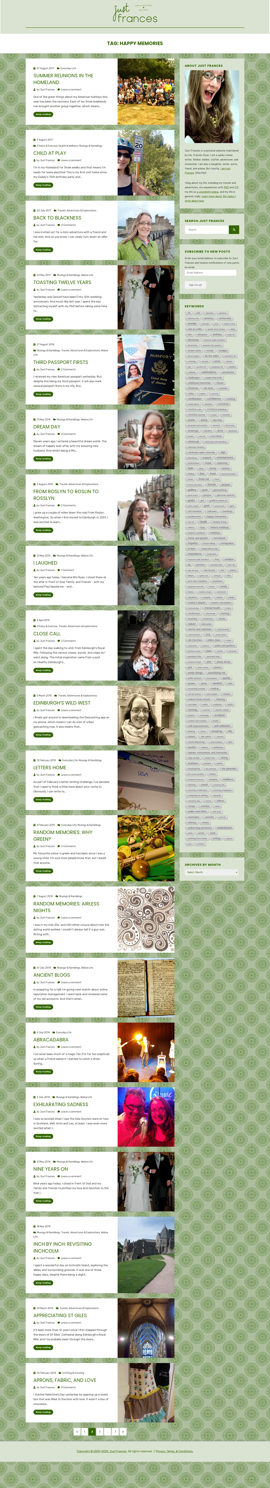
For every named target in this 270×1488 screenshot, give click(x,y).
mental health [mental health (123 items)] (212, 626)
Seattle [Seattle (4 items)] (215, 739)
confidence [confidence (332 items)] (214, 417)
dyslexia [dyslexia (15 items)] (233, 449)
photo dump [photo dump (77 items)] (223, 680)
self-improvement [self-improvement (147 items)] (198, 744)
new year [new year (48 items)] (206, 642)
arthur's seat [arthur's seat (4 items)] (229, 342)
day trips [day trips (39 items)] (217, 438)
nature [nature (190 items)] (192, 642)
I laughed (45, 582)
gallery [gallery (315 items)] (192, 508)
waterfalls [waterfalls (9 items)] (209, 836)
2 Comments (68, 244)
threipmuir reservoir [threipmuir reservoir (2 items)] (196, 798)
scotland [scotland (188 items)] (219, 733)
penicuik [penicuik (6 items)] (232, 670)
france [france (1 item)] (217, 498)
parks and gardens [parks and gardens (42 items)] (225, 664)
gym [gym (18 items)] (232, 524)
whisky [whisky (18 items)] (205, 841)
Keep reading (43, 133)
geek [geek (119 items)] (205, 508)
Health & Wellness (68, 164)
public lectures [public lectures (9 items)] (194, 697)
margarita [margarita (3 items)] (207, 616)
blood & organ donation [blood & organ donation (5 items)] (215, 359)
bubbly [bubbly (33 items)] (210, 369)
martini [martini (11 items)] (219, 616)
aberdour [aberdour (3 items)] (223, 332)
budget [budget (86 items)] (223, 369)
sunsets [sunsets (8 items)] (207, 782)
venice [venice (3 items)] (208, 819)
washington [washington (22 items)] (193, 835)
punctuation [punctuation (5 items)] (212, 697)
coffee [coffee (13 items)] (191, 412)
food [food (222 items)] (213, 492)
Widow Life (87, 294)
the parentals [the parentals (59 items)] (229, 787)
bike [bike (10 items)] (190, 353)
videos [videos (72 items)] (220, 819)
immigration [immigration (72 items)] (227, 561)
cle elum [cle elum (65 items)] (208, 406)
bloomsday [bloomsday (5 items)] (193, 364)
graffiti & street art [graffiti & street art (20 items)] (218, 519)
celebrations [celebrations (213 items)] (208, 390)
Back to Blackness (57, 236)
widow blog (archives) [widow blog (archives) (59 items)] (200, 846)
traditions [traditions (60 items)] (228, 798)
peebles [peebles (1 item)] (220, 670)
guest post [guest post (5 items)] (219, 525)
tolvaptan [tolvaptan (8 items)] (213, 798)
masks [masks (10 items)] (231, 616)
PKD (226, 206)
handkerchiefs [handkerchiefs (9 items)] (194, 535)
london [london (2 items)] (212, 605)
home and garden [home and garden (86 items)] (198, 556)
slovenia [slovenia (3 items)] (220, 755)
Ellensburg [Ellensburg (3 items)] (192, 476)
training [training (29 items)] (192, 803)
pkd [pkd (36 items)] (190, 686)
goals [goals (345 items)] (191, 519)
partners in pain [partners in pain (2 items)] (194, 670)
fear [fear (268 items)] (202, 492)
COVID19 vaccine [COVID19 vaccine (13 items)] (196, 433)
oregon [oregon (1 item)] (228, 659)
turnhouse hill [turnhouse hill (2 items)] (219, 803)
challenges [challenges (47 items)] (194, 396)
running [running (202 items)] (192, 728)
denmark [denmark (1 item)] (216, 444)
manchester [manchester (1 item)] (221, 611)
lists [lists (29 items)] (229, 594)
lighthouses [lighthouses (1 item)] (203, 594)
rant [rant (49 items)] (230, 702)
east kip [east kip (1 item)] (202, 455)
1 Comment (67, 590)
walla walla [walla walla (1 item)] (216, 830)
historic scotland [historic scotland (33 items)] (196, 551)
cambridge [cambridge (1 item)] (192, 380)
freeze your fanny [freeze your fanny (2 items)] (195, 503)
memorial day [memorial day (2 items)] (193, 627)
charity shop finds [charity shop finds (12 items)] (213, 396)
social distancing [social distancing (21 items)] (196, 760)
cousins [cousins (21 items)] (208, 422)
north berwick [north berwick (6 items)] (223, 648)
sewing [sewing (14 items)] (191, 750)
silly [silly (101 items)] (230, 749)
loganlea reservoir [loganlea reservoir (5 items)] (196, 605)
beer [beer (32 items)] (233, 348)
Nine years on (50, 1190)
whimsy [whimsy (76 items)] (192, 841)
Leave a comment (71, 108)
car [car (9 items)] (189, 385)
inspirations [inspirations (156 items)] (195, 572)
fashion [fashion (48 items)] (226, 487)
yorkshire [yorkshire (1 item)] (200, 862)
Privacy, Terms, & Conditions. (174, 1477)
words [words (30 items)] (201, 851)
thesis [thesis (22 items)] (213, 792)
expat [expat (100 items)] (208, 481)
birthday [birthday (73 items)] (217, 353)
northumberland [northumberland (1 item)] (194, 653)
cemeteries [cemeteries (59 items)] (228, 390)
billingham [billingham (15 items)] (202, 353)
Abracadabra (51, 1061)
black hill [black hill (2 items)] (231, 353)
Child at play (49, 172)
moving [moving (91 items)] (225, 632)
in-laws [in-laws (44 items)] (191, 567)
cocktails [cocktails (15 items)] (223, 407)
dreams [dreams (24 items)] (208, 449)
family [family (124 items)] (213, 486)
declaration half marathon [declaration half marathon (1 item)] (197, 444)
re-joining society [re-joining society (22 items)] (196, 707)
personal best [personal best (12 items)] (213, 675)
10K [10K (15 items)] (198, 331)
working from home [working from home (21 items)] (197, 857)
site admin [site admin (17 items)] (206, 755)
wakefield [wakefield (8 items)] (205, 825)
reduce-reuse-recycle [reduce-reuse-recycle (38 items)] (199, 717)
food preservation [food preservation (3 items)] (228, 492)
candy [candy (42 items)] (217, 379)
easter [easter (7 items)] (191, 455)
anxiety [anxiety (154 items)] (192, 342)
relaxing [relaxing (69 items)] (220, 717)
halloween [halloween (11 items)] (212, 530)
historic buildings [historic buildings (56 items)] (220, 546)
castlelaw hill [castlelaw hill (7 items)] (217, 385)
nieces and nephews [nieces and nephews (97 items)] (200, 647)
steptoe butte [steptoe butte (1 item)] (210, 777)
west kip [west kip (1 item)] (223, 836)
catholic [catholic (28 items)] (192, 391)
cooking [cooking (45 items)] (231, 417)
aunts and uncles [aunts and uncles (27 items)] (216, 348)
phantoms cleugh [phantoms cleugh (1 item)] (194, 681)
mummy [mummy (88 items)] (192, 637)
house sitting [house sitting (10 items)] (209, 562)
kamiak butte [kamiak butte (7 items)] (216, 583)
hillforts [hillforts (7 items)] (191, 546)
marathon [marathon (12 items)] (192, 616)
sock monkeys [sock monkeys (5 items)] (216, 761)
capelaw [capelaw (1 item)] (229, 380)
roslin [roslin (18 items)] (205, 723)
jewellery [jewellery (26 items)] (200, 583)
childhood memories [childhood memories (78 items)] (199, 401)
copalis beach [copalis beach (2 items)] (193, 423)
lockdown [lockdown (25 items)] (217, 599)
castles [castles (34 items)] (232, 385)
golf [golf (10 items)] (202, 519)
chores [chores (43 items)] (220, 401)
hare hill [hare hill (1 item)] (191, 541)
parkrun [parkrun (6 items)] (205, 664)
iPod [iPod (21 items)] (217, 578)
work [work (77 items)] (212, 851)
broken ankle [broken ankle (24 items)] (194, 369)
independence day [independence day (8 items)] (209, 567)
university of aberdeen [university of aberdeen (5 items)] (197, 809)
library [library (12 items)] (191, 594)
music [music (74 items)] (222, 637)
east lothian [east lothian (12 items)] (216, 455)
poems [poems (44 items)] (217, 686)
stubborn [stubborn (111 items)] (193, 781)
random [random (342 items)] (217, 702)
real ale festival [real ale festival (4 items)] (194, 713)
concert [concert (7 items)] (214, 412)
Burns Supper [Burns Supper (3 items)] (194, 375)
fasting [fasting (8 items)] (191, 492)
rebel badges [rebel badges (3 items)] (211, 713)
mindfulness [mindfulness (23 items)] (194, 632)
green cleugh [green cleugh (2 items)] (193, 525)
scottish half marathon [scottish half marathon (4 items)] (197, 739)
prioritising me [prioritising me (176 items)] (216, 691)
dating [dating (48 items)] (204, 438)
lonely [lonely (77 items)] (223, 605)
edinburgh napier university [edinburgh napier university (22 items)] (201, 471)
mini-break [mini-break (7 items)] (210, 632)
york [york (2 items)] (189, 862)
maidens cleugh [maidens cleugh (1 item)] (205, 611)
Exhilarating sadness (60, 1125)
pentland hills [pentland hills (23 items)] (194, 675)
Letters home (49, 788)
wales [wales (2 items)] (217, 825)
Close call (46, 653)
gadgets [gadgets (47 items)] (226, 503)
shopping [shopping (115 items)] (216, 749)
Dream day (46, 446)
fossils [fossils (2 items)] (190, 498)
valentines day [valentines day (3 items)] (194, 819)
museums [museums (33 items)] (208, 637)
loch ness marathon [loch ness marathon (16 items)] (197, 599)
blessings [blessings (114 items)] (193, 358)
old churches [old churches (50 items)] (195, 658)
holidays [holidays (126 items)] (215, 551)
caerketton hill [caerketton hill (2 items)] (230, 375)
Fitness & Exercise (47, 164)
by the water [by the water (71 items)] (212, 374)
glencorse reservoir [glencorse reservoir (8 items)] (225, 514)
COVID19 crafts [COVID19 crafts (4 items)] (194, 428)
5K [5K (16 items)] (189, 331)
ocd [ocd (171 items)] (208, 653)
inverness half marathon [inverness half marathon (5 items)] (198, 578)
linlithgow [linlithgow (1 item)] (217, 594)
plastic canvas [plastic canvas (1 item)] (203, 686)
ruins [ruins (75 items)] (230, 723)
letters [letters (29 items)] (233, 589)
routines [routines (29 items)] (218, 723)
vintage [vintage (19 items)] (191, 824)
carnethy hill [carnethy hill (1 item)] (201, 386)
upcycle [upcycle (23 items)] (217, 814)
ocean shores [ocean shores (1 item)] (221, 653)
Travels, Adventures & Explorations (77, 229)
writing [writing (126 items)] (216, 856)
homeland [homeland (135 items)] (219, 556)
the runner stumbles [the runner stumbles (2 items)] (196, 793)
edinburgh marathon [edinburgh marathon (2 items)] (196, 466)
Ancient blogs (51, 996)
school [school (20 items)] (191, 734)
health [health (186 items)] (203, 540)
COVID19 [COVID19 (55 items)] (223, 422)
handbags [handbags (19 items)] (227, 530)
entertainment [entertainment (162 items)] (225, 476)
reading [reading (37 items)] (215, 707)
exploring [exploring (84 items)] (222, 481)
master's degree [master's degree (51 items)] (196, 621)
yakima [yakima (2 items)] (229, 857)
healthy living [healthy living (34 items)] (219, 540)
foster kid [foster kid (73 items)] (204, 497)
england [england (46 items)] (206, 476)
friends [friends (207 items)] (212, 503)
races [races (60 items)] (204, 702)
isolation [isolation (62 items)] (229, 578)
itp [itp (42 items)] (189, 583)
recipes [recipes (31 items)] (227, 712)
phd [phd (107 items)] (209, 680)
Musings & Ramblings (90, 164)
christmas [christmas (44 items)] (193, 406)
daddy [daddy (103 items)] (191, 438)
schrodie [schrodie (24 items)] (204, 734)
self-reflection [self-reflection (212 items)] (222, 744)
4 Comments (68, 1409)
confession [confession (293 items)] (194, 417)
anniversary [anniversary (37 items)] (225, 337)
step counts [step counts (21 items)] (194, 776)
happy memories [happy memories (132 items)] (216, 535)
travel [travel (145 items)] (204, 803)
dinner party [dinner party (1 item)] (230, 444)
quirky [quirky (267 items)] (226, 696)
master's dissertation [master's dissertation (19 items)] (221, 621)
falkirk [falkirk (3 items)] (201, 487)
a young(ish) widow (208, 210)
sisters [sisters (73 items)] (191, 755)
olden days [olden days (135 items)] (213, 658)
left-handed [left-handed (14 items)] (209, 589)
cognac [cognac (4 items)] (203, 412)
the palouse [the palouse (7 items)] (211, 787)
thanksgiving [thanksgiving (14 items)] (194, 787)
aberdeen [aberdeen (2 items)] (210, 332)
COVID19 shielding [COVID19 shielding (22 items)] (216, 428)
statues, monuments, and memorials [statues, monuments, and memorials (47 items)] (207, 771)
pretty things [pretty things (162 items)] (195, 691)
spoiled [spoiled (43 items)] (192, 765)
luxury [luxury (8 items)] (191, 610)
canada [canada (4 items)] (205, 380)
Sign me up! (195, 303)
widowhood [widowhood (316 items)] (224, 846)
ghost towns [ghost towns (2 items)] (193, 514)
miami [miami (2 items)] (228, 627)
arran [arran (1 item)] (217, 342)
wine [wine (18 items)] (190, 851)
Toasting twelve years (62, 301)
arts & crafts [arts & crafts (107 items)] (195, 347)
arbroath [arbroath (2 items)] (205, 342)
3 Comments (68, 867)
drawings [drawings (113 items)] (193, 449)
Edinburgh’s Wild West (61, 723)
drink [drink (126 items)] (220, 449)
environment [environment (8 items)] (193, 482)
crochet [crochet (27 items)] (226, 433)
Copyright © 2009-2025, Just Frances (102, 1477)
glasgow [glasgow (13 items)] (207, 514)
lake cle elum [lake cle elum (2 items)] (193, 589)
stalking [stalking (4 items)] (204, 766)
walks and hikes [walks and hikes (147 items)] (197, 829)
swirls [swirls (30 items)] (219, 782)
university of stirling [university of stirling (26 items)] (197, 814)
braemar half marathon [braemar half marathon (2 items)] (212, 364)
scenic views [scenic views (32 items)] (222, 728)
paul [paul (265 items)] (208, 669)
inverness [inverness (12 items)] (211, 573)
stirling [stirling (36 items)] (224, 776)
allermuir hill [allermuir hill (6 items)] (193, 337)
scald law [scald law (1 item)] (206, 729)
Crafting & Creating (73, 1395)
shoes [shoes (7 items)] (203, 750)
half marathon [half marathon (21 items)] (195, 530)
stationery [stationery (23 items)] (218, 766)
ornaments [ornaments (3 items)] (192, 664)
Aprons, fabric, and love (64, 1402)
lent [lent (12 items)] (222, 589)
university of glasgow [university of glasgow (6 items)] (222, 809)
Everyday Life (68, 87)
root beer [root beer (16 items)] (192, 723)
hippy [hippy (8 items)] (202, 546)
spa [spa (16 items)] (230, 760)
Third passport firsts (60, 381)
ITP (236, 206)
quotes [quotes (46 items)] (191, 702)
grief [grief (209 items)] (207, 524)
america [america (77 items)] (208, 336)
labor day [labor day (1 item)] (231, 583)
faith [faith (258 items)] (190, 486)
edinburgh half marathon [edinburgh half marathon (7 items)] (216, 460)
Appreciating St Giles (60, 1337)
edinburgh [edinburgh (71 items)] (193, 460)
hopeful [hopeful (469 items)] (193, 561)
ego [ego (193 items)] (223, 470)
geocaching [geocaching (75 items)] (219, 508)
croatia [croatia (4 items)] (214, 433)
